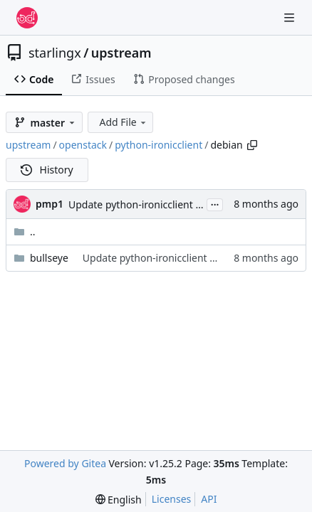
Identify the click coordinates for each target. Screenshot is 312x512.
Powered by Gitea (65, 463)
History (47, 169)
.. (25, 231)
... (215, 203)
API (209, 499)
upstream (121, 53)
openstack (83, 144)
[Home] (27, 18)
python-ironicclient (158, 144)
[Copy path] (252, 145)
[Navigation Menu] (290, 17)
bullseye (49, 258)
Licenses (172, 499)
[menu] (118, 499)
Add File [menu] (123, 122)
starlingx (54, 53)
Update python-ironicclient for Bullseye (159, 204)
